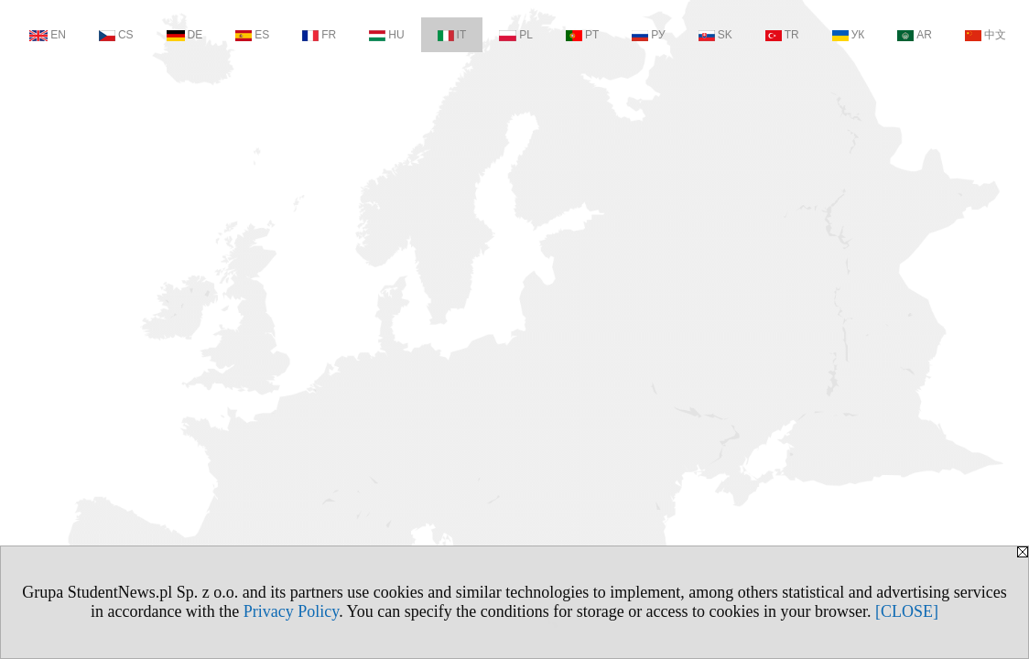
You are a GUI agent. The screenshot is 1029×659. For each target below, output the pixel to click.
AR (914, 34)
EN (47, 34)
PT (582, 34)
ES (252, 34)
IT (452, 34)
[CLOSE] (906, 611)
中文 (985, 34)
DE (185, 34)
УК (848, 34)
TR (782, 34)
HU (386, 34)
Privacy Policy (291, 611)
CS (116, 34)
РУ (648, 34)
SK (715, 34)
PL (516, 34)
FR (319, 34)
